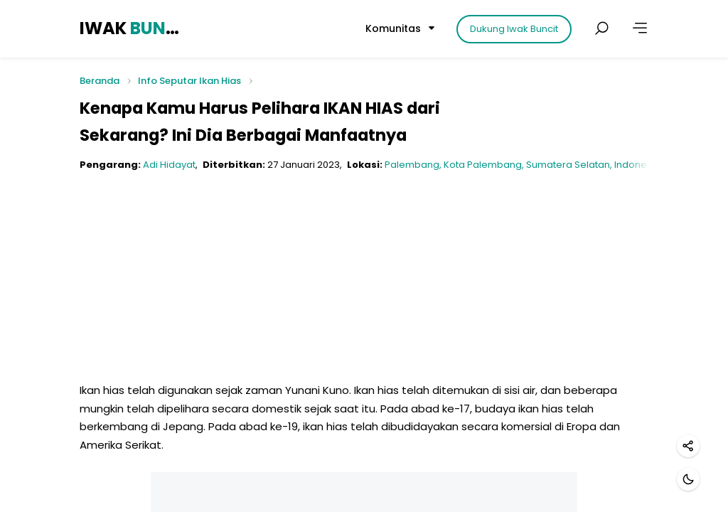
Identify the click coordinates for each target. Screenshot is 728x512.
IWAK (131, 28)
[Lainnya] (639, 28)
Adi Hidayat (169, 164)
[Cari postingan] (601, 28)
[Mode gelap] (688, 479)
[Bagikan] (688, 445)
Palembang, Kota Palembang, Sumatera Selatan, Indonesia (522, 164)
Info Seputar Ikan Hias (189, 80)
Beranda (99, 81)
